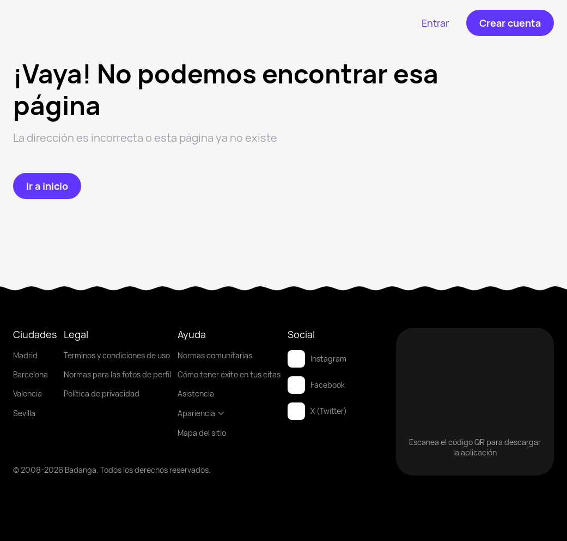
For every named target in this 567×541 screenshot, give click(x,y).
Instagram (317, 359)
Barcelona (30, 374)
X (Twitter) (317, 411)
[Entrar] (435, 23)
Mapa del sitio (202, 433)
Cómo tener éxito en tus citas (229, 374)
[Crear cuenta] (510, 23)
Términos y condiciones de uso (117, 355)
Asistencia (196, 393)
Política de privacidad (101, 393)
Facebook (316, 385)
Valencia (27, 393)
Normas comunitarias (215, 355)
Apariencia (201, 413)
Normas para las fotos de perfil (117, 374)
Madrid (25, 355)
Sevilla (24, 413)
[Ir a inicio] (47, 186)
